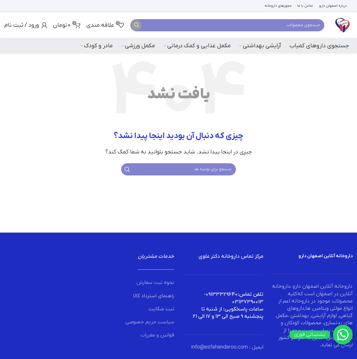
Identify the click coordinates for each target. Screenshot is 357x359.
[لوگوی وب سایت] (342, 24)
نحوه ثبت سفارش (155, 282)
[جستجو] (227, 25)
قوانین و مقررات (157, 335)
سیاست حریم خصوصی (149, 322)
